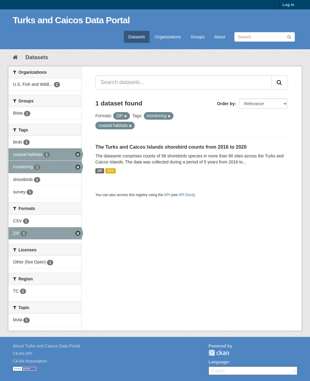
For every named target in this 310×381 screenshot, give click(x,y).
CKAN (219, 353)
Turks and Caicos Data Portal (71, 20)
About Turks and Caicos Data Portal (46, 346)
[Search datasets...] (183, 82)
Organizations (168, 36)
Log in (288, 4)
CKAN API (22, 353)
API (167, 195)
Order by (226, 103)
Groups (197, 36)
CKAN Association (30, 361)
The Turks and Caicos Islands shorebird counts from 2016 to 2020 (170, 147)
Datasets (136, 36)
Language (219, 362)
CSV (110, 171)
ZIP (99, 171)
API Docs (186, 195)
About (219, 36)
